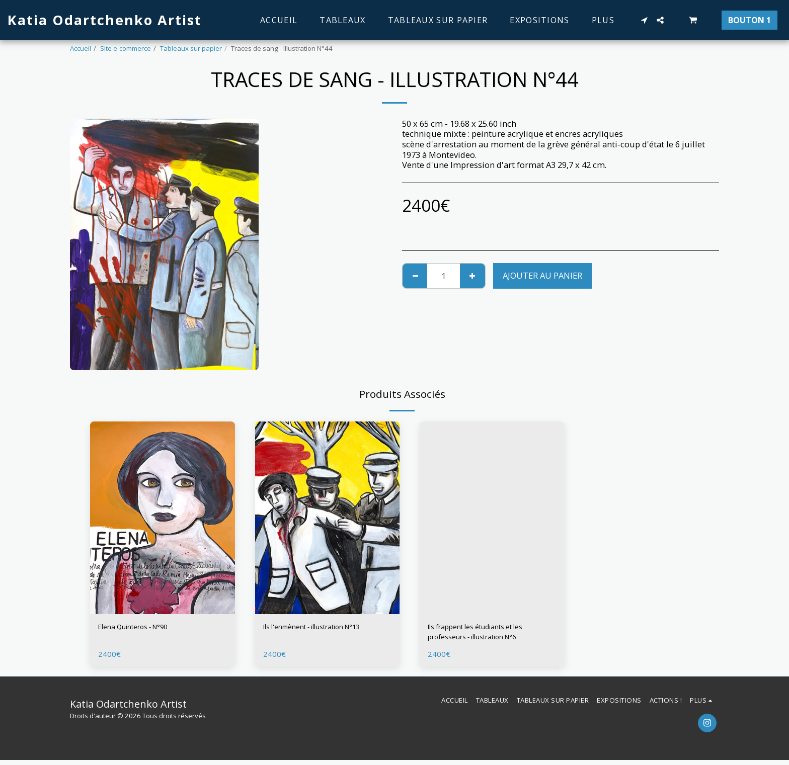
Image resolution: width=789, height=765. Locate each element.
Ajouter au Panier (542, 275)
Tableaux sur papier (191, 48)
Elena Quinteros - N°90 (142, 628)
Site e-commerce (125, 48)
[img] (162, 517)
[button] (644, 20)
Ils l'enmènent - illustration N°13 (326, 628)
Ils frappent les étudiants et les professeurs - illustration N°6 (487, 634)
